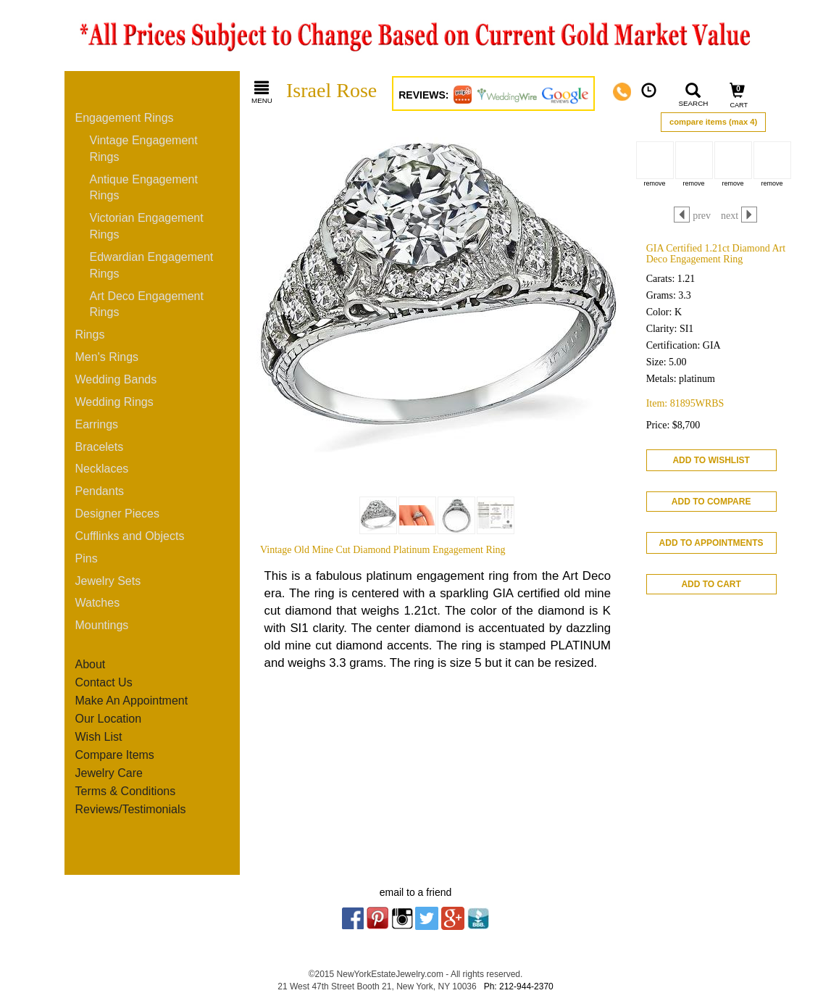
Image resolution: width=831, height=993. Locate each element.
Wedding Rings (114, 402)
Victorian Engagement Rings (147, 226)
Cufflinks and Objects (130, 536)
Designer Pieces (117, 513)
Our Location (108, 718)
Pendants (100, 491)
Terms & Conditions (125, 791)
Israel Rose (331, 90)
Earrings (97, 424)
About (90, 664)
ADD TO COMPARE (711, 501)
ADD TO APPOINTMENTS (711, 543)
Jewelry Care (109, 773)
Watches (97, 603)
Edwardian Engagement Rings (152, 265)
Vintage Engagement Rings (144, 148)
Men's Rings (107, 357)
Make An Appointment (131, 700)
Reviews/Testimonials (130, 809)
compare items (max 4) (713, 121)
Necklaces (102, 468)
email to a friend (416, 892)
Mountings (102, 625)
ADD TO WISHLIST (710, 460)
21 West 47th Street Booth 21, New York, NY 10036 (376, 986)
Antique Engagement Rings (144, 187)
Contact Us (104, 682)
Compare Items (114, 755)
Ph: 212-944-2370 (519, 986)
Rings (90, 334)
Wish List (98, 737)
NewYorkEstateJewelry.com (390, 974)
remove (655, 183)
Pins (86, 558)
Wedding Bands (116, 379)
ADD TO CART (710, 584)
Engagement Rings (124, 118)
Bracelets (99, 447)
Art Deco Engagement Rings (147, 304)
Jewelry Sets (108, 581)
